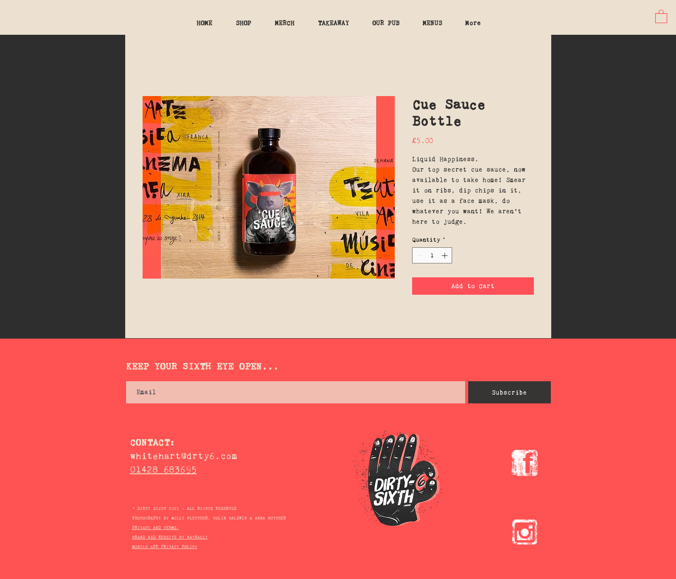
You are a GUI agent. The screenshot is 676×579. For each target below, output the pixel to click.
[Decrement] (418, 255)
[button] (661, 16)
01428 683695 (163, 469)
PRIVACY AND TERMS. (155, 527)
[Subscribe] (509, 392)
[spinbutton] (432, 255)
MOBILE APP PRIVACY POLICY (164, 546)
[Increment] (445, 255)
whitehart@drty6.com (183, 455)
